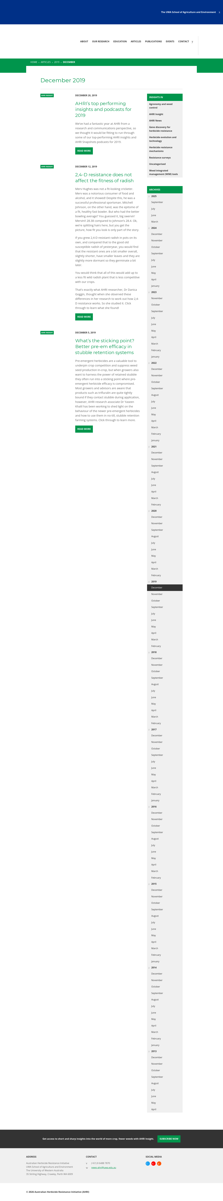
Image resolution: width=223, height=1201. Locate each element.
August (155, 394)
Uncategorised (157, 164)
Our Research (100, 41)
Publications (153, 41)
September (157, 202)
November (157, 240)
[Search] (193, 41)
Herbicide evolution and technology (162, 139)
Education (120, 41)
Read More (84, 150)
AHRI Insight (156, 114)
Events (170, 41)
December (156, 234)
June (153, 215)
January (155, 285)
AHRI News (155, 120)
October (155, 247)
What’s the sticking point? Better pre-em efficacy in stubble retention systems (104, 346)
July (153, 208)
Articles (136, 41)
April (153, 279)
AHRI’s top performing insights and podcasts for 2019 (103, 109)
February (156, 350)
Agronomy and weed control (161, 106)
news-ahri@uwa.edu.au (103, 1167)
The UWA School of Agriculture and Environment (188, 12)
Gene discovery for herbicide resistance (160, 129)
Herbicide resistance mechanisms (160, 149)
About (84, 41)
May (153, 272)
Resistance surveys (160, 157)
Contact (183, 41)
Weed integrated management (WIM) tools (163, 172)
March (154, 221)
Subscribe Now (169, 1138)
